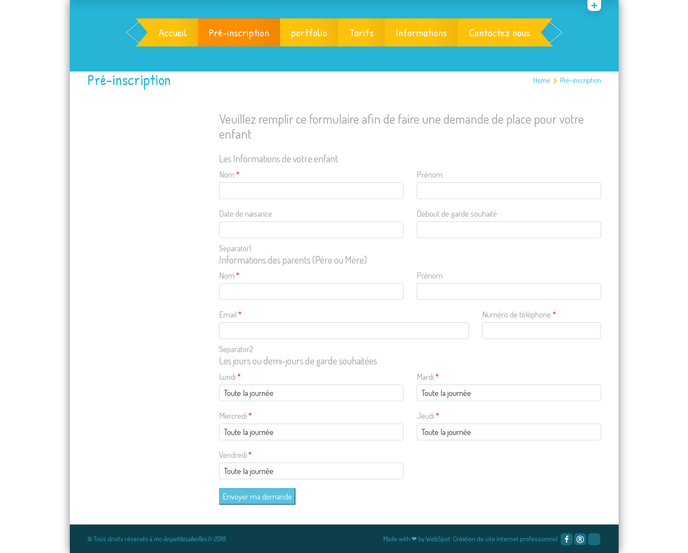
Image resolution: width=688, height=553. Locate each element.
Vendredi (235, 454)
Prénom (430, 174)
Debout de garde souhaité (457, 213)
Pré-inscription (239, 32)
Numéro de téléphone (519, 314)
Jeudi (428, 415)
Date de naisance (245, 213)
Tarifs (361, 32)
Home (541, 80)
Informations (421, 32)
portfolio (309, 32)
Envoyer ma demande (257, 496)
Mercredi (235, 415)
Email (230, 314)
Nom (229, 174)
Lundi (230, 376)
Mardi (428, 376)
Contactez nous (499, 32)
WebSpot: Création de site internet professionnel (492, 539)
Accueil (173, 32)
